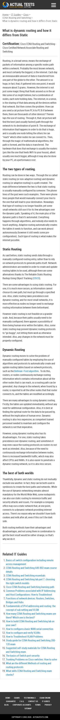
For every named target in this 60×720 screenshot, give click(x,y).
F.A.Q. (22, 701)
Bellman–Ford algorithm (26, 371)
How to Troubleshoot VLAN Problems (24, 636)
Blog (6, 704)
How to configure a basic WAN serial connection (29, 629)
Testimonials (30, 697)
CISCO (36, 278)
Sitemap (28, 708)
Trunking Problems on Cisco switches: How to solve (31, 659)
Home (5, 14)
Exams (17, 697)
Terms (38, 704)
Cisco (25, 14)
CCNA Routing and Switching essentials (25, 575)
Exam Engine (45, 697)
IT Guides (16, 14)
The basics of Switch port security (23, 655)
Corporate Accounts (22, 704)
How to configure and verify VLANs (23, 632)
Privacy (48, 704)
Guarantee (11, 701)
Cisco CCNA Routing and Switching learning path (30, 587)
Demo (7, 697)
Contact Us (33, 701)
